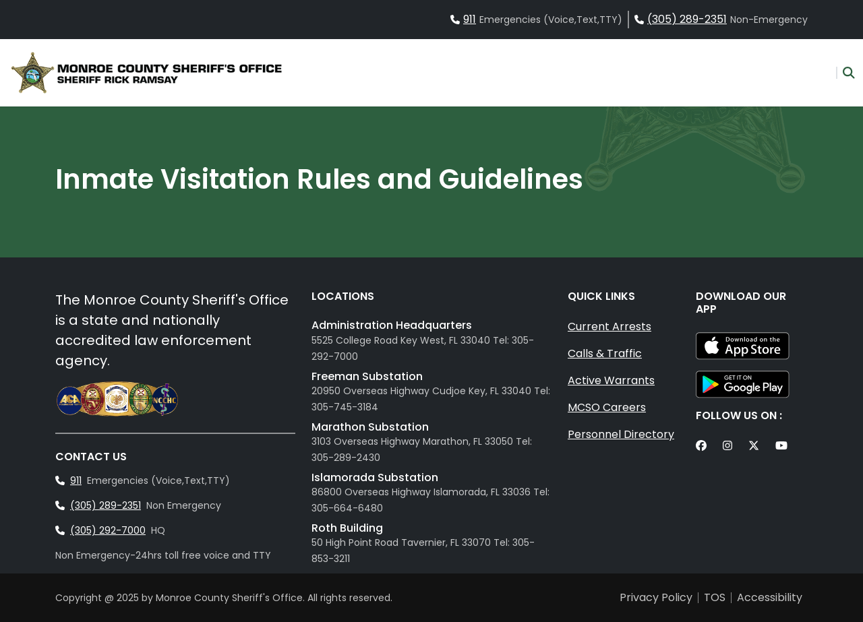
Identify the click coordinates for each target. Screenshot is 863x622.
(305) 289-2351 (687, 19)
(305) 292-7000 (108, 530)
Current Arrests (609, 326)
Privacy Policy (656, 597)
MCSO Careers (607, 407)
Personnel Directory (621, 434)
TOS (714, 597)
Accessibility (769, 597)
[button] (845, 73)
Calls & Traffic (605, 353)
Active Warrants (611, 380)
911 (469, 19)
